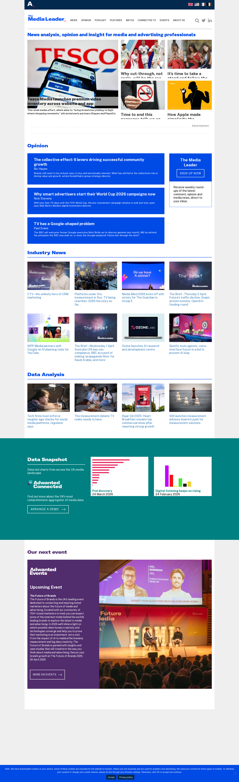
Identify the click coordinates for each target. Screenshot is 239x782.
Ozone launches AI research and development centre (140, 345)
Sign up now (190, 170)
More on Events (50, 666)
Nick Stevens (43, 196)
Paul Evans (41, 225)
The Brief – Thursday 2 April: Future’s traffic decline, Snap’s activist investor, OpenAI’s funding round (189, 297)
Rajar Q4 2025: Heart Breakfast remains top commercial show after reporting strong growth (138, 419)
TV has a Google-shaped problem (64, 221)
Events (164, 20)
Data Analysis (45, 372)
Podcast (100, 20)
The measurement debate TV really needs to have (94, 415)
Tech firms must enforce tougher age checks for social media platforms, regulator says (47, 419)
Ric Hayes (40, 166)
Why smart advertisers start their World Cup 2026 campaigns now (94, 191)
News (73, 20)
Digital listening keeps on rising (178, 488)
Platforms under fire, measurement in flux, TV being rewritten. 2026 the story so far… (95, 297)
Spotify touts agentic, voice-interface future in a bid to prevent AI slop (188, 347)
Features (116, 20)
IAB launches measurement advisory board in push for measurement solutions (187, 417)
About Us (179, 20)
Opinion (86, 20)
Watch (130, 20)
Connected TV (147, 20)
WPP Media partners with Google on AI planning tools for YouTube (48, 347)
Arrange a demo (48, 506)
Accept (111, 777)
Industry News (46, 250)
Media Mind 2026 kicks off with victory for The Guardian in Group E (143, 295)
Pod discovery (102, 488)
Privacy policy (126, 777)
